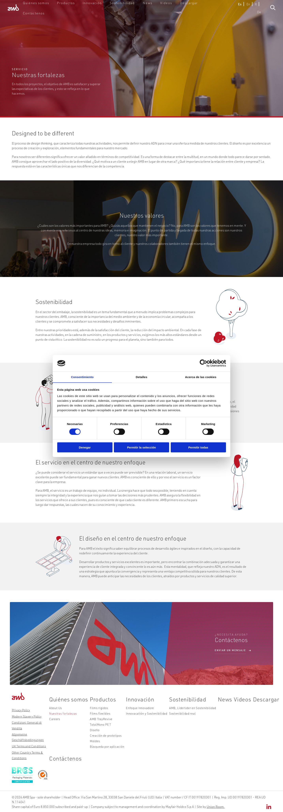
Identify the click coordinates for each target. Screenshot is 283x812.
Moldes (93, 740)
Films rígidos (97, 714)
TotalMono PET (98, 727)
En (239, 11)
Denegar (85, 447)
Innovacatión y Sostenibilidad (143, 718)
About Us (53, 714)
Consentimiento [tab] (82, 376)
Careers (52, 723)
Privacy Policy (20, 710)
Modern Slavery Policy (26, 716)
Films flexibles (98, 718)
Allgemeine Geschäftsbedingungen (26, 736)
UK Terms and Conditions (28, 745)
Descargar (189, 11)
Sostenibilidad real (178, 718)
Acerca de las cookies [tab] (200, 376)
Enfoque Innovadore (137, 714)
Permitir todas (198, 447)
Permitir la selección (141, 447)
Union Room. (216, 806)
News (153, 11)
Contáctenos (212, 11)
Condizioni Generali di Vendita (26, 725)
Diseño (93, 732)
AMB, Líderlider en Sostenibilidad (187, 714)
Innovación (105, 11)
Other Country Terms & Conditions (26, 754)
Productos (83, 11)
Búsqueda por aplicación (104, 745)
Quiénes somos (57, 11)
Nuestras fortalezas (60, 718)
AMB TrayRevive (99, 723)
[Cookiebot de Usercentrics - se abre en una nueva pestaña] (208, 363)
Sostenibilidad (131, 11)
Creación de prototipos (103, 736)
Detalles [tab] (141, 376)
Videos (169, 11)
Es (231, 11)
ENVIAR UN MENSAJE (230, 650)
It (247, 11)
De (255, 11)
